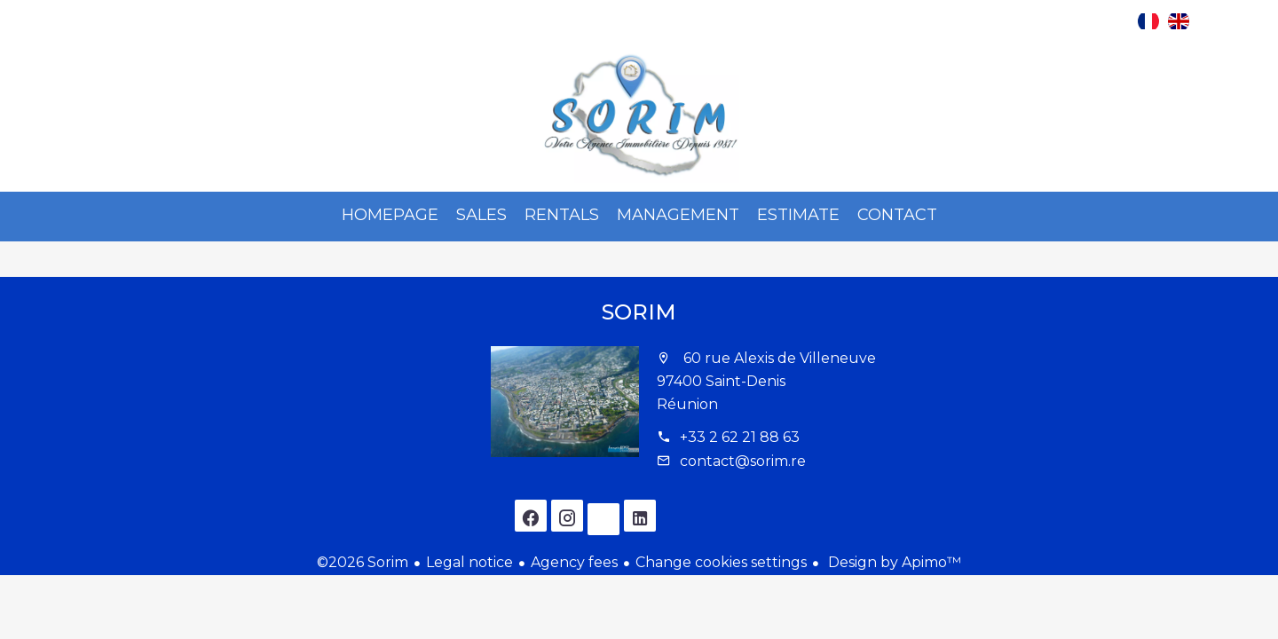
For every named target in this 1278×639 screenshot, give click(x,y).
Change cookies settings (721, 562)
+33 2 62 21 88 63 (740, 437)
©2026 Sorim (362, 562)
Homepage (639, 116)
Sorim (639, 312)
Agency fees (574, 562)
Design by (892, 562)
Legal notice (469, 562)
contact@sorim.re (743, 461)
